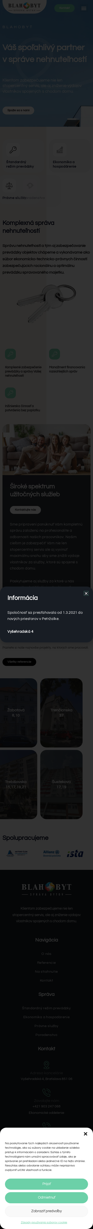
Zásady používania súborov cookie (44, 1222)
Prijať (46, 1184)
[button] (85, 1133)
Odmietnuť (46, 1197)
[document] (46, 614)
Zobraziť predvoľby (46, 1211)
